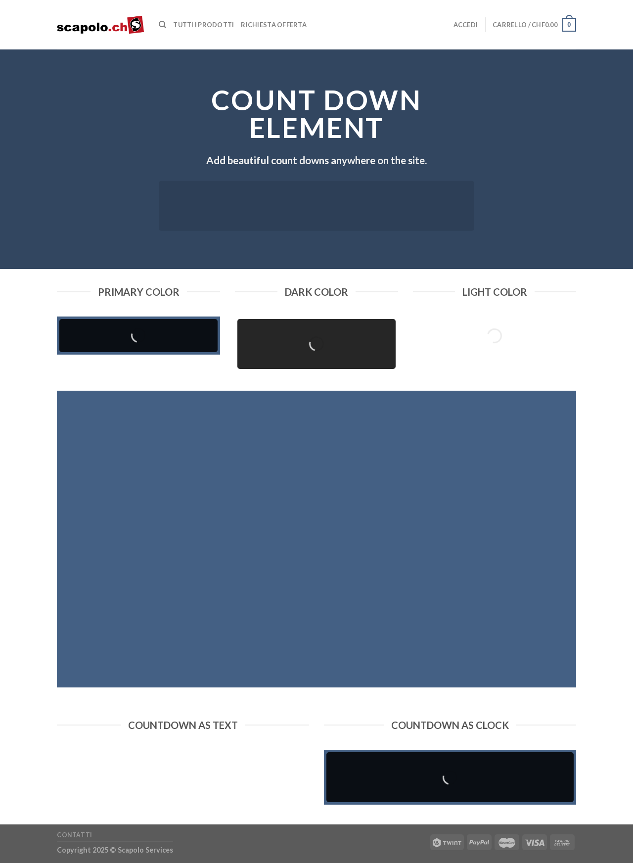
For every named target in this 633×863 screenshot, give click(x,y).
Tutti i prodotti (203, 25)
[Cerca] (162, 24)
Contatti (74, 835)
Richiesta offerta (273, 25)
